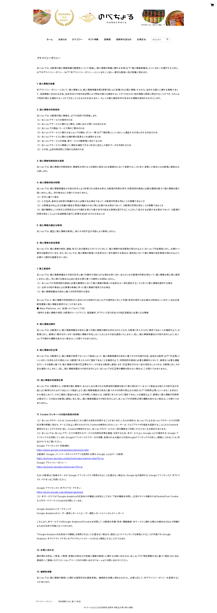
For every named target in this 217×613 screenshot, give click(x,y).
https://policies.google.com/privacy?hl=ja (60, 467)
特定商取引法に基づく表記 (69, 601)
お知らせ (62, 39)
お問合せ (141, 39)
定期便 (107, 39)
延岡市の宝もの (124, 39)
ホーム (50, 39)
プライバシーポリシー (44, 601)
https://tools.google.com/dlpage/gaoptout (60, 492)
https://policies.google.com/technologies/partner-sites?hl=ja (70, 458)
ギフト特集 (93, 39)
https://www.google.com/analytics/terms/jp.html (63, 450)
